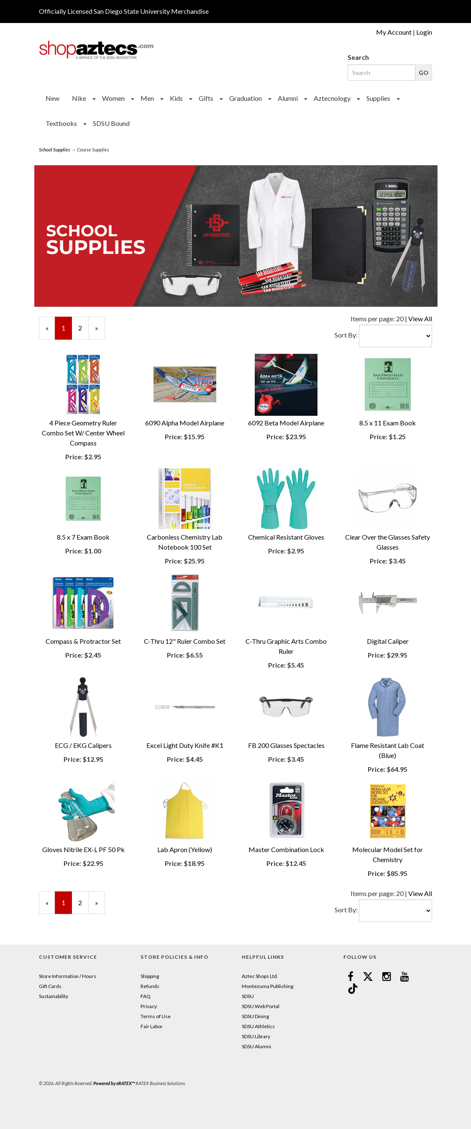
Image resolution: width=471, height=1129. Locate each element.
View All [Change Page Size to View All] (420, 319)
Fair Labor (152, 1026)
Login (424, 32)
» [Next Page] (100, 331)
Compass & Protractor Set (83, 641)
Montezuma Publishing (267, 986)
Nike (79, 98)
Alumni (288, 98)
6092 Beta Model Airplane (286, 423)
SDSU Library (256, 1036)
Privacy (149, 1006)
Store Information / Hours (67, 976)
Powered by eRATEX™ (114, 1083)
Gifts (206, 98)
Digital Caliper (388, 641)
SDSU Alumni (256, 1046)
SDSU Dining (255, 1016)
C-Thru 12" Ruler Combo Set (184, 641)
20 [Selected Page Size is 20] (400, 319)
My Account (394, 32)
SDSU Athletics (258, 1026)
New (52, 98)
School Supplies (54, 149)
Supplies (378, 98)
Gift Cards (50, 986)
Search (358, 57)
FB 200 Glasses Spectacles (286, 745)
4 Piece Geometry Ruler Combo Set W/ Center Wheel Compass (83, 433)
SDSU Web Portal (260, 1006)
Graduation (245, 98)
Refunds (150, 986)
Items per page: (373, 319)
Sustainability (53, 996)
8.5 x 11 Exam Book (387, 423)
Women (113, 98)
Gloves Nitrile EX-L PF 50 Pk (83, 849)
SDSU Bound (111, 123)
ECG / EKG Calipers (83, 745)
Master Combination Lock (286, 849)
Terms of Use (156, 1016)
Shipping (150, 976)
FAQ (146, 996)
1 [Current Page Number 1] (66, 331)
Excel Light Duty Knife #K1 (184, 745)
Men (147, 98)
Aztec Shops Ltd (259, 976)
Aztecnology (332, 98)
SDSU (248, 996)
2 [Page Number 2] (83, 327)
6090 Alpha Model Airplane (184, 423)
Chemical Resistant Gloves (286, 537)
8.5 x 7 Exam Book (83, 537)
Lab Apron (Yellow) (184, 849)
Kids (176, 98)
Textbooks (61, 123)
